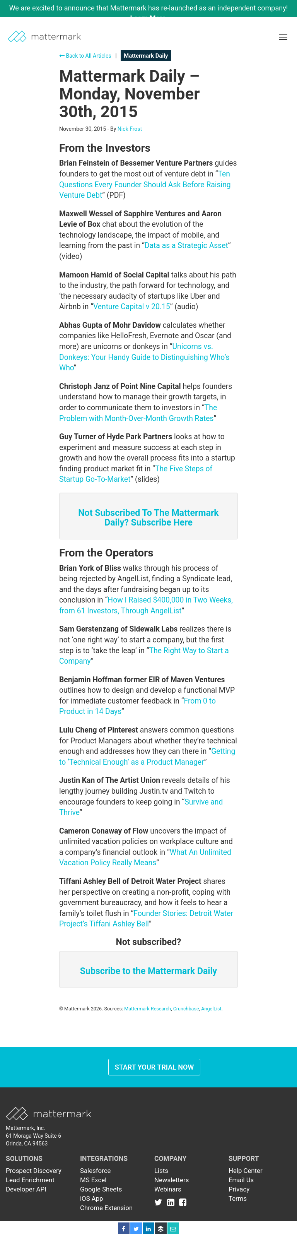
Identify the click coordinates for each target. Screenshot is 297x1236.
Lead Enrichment (30, 1180)
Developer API (26, 1189)
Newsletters (171, 1180)
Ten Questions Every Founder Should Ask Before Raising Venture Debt (145, 184)
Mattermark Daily (146, 55)
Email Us (241, 1180)
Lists (161, 1170)
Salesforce (95, 1170)
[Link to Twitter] (160, 1202)
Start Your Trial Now (154, 1067)
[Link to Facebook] (182, 1202)
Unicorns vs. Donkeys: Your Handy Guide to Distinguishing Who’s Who (144, 357)
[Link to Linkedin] (172, 1202)
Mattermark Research (147, 1009)
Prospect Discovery (33, 1170)
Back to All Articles (85, 56)
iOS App (91, 1198)
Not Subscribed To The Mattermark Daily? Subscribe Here (148, 518)
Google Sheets (101, 1189)
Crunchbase (186, 1009)
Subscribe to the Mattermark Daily (148, 971)
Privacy (239, 1189)
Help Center (246, 1170)
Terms (238, 1198)
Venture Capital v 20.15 (131, 306)
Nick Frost (130, 129)
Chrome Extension (106, 1208)
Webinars (167, 1189)
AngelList (211, 1009)
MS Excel (93, 1180)
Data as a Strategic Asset (186, 245)
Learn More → (152, 18)
